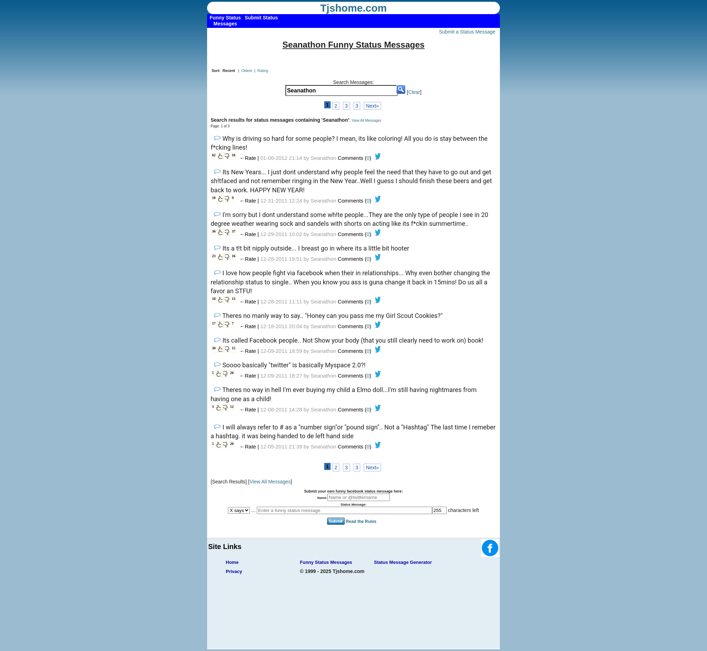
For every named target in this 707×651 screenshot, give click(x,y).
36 (214, 231)
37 (233, 231)
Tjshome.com (353, 8)
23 (214, 256)
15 (233, 348)
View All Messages (366, 120)
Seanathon (324, 158)
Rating (262, 70)
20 (232, 373)
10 (214, 198)
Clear (414, 92)
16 (233, 155)
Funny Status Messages (326, 562)
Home (232, 562)
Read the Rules (361, 521)
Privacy (234, 571)
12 (232, 407)
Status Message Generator (403, 562)
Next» (372, 106)
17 (214, 323)
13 (233, 299)
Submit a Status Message (467, 32)
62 (214, 155)
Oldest (246, 70)
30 (214, 348)
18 (214, 299)
